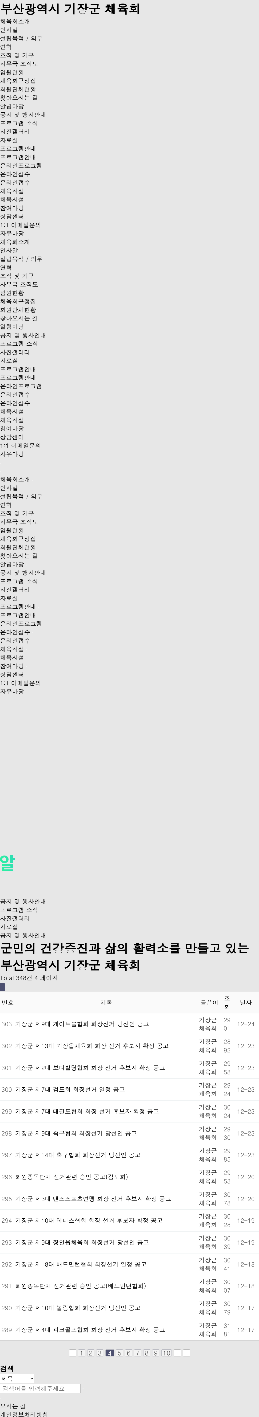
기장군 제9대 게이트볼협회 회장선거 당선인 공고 (82, 1024)
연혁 (6, 46)
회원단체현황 (18, 89)
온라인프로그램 (21, 165)
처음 (72, 1352)
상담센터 (12, 216)
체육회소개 (15, 21)
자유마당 (12, 233)
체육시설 (12, 191)
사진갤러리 (15, 131)
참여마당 (12, 208)
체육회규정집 (18, 80)
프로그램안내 (18, 148)
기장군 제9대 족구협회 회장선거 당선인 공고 (76, 1133)
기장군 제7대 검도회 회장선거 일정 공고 (70, 1089)
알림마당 (12, 106)
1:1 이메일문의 (20, 225)
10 (166, 1352)
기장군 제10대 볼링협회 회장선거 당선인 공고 (78, 1307)
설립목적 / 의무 (21, 38)
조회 (227, 1002)
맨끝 (186, 1352)
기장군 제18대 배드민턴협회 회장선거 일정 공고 (81, 1264)
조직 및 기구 (17, 55)
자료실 (9, 140)
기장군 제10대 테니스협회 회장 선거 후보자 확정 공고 (89, 1220)
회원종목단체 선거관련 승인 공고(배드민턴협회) (80, 1286)
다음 (177, 1352)
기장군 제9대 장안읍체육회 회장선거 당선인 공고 (82, 1242)
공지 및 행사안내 (23, 114)
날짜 (246, 1002)
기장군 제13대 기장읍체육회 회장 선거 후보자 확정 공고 (92, 1045)
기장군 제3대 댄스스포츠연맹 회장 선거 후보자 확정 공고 (93, 1198)
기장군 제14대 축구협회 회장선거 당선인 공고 (78, 1155)
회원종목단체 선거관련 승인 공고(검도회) (71, 1176)
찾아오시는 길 (19, 97)
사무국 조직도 (19, 63)
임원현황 (12, 72)
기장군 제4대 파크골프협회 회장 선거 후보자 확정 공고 (90, 1329)
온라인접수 (15, 174)
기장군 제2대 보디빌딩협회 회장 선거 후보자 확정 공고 (90, 1067)
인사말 (9, 29)
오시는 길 (13, 1406)
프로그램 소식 (19, 123)
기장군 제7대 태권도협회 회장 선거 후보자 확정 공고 (87, 1111)
